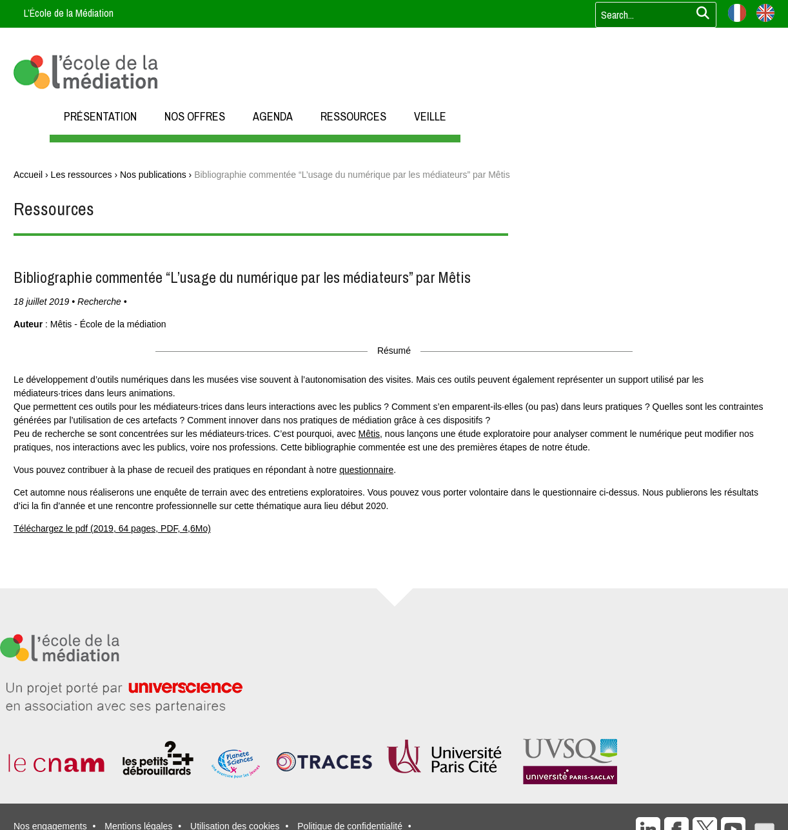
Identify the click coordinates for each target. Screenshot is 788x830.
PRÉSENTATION (100, 116)
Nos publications (153, 174)
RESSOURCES (353, 116)
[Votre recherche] (652, 15)
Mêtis (369, 434)
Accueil (28, 174)
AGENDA (273, 116)
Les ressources (81, 174)
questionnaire (366, 470)
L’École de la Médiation (68, 13)
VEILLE (430, 116)
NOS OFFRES (194, 116)
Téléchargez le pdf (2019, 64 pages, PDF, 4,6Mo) (112, 528)
